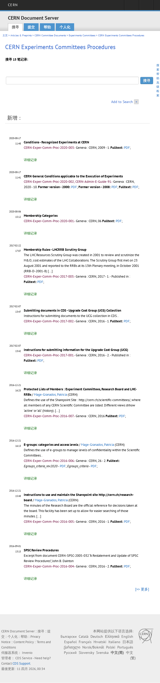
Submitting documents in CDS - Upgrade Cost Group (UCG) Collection (72, 310)
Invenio (27, 653)
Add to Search (122, 101)
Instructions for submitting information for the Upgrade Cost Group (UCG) (76, 350)
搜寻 (15, 27)
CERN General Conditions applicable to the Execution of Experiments (73, 176)
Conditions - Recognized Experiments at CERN (56, 142)
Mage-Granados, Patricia (50, 394)
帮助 (47, 27)
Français (85, 642)
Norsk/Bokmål (93, 647)
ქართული (72, 647)
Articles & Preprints (21, 35)
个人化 (65, 27)
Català (83, 636)
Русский (70, 652)
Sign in (131, 6)
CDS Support (21, 663)
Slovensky (86, 652)
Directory (146, 6)
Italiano (114, 642)
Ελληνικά (112, 636)
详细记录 (30, 160)
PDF (127, 147)
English (127, 636)
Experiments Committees (82, 35)
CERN (12, 5)
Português (125, 647)
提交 (31, 27)
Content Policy (24, 642)
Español (70, 642)
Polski (110, 647)
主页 (5, 35)
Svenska (102, 652)
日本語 (127, 642)
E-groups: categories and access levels (51, 444)
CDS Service (23, 658)
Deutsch (96, 636)
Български (69, 636)
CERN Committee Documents (50, 35)
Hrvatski (100, 642)
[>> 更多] (142, 589)
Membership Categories (41, 215)
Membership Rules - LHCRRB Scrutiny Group (55, 249)
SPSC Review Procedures (41, 550)
